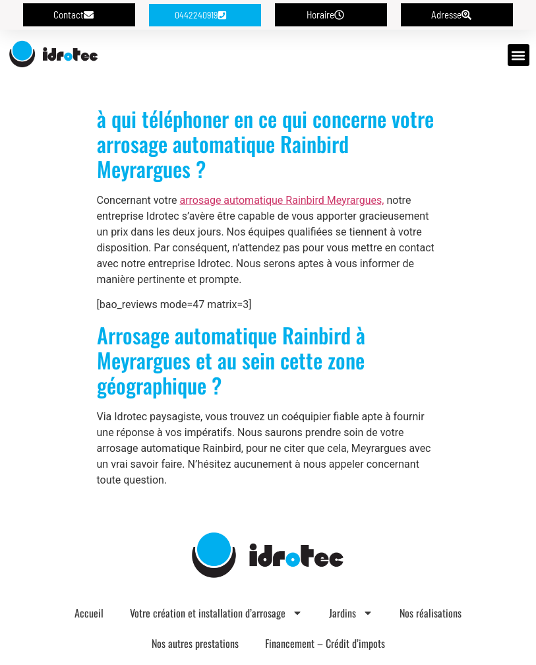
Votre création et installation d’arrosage (216, 613)
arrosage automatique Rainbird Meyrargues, (281, 200)
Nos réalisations (431, 613)
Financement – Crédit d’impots (325, 643)
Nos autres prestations (195, 643)
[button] (518, 55)
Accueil (89, 613)
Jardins (351, 613)
